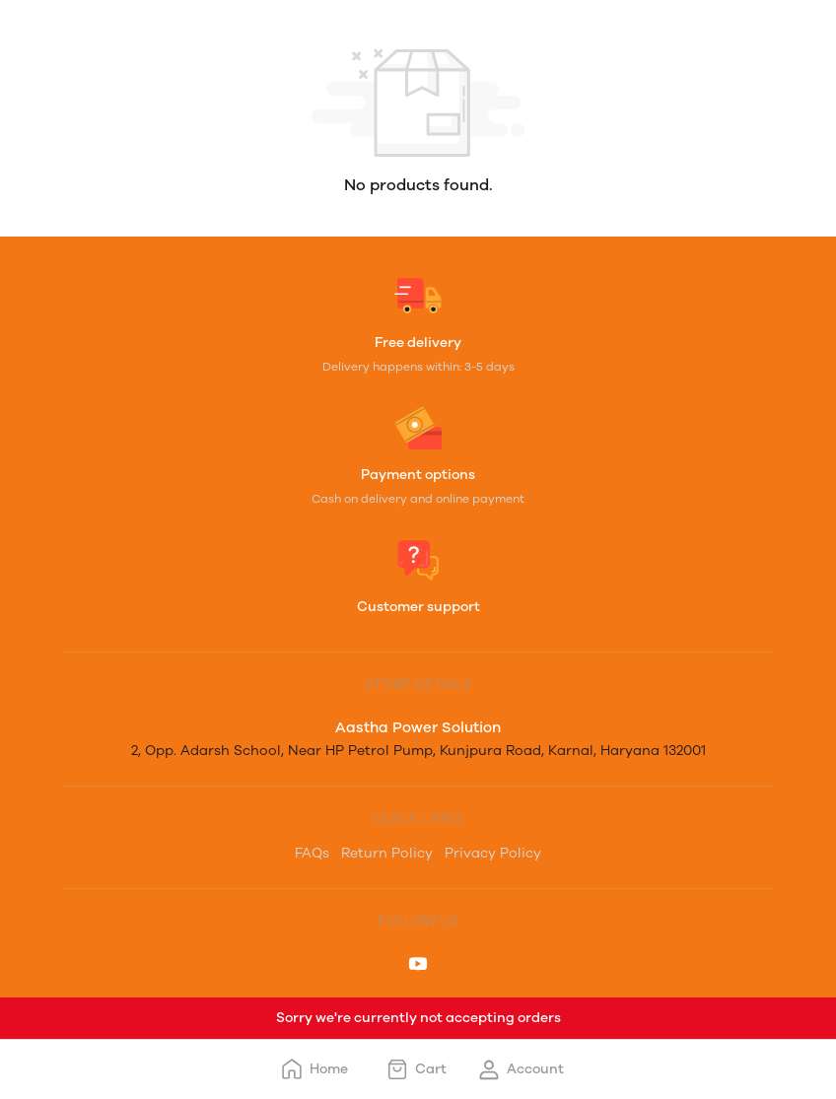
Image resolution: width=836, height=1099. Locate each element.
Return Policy (387, 853)
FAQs (312, 853)
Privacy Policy (493, 853)
